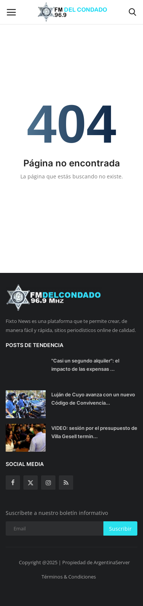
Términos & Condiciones (69, 576)
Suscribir (120, 528)
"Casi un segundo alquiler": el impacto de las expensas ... (85, 365)
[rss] (66, 482)
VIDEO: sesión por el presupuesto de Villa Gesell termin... (94, 432)
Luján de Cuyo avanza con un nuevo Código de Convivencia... (93, 398)
